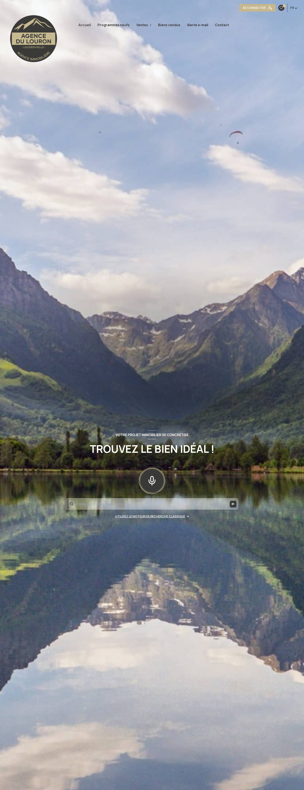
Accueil (85, 25)
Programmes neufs (114, 25)
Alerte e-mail (197, 25)
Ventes (142, 25)
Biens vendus (169, 25)
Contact (222, 25)
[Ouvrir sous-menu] (151, 25)
